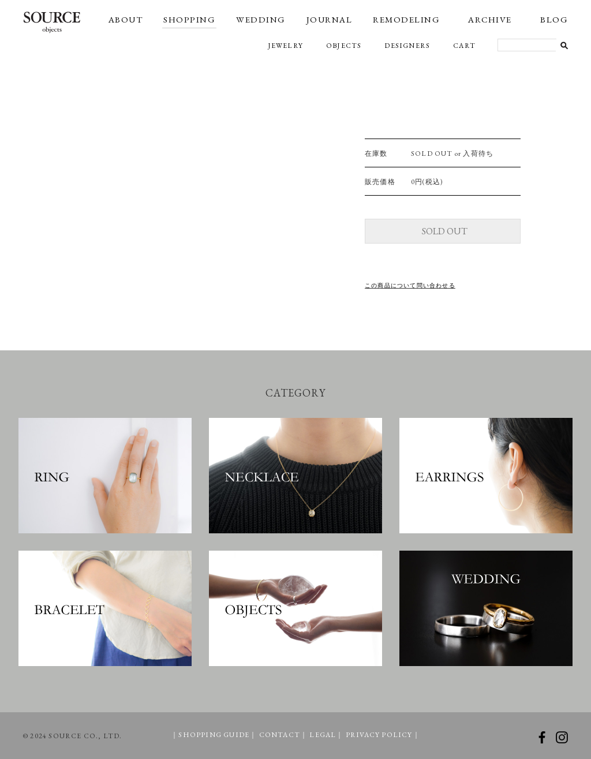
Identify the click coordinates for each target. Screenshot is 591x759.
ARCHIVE (490, 19)
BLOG (554, 19)
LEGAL (322, 734)
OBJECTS (343, 45)
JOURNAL (329, 19)
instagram (562, 737)
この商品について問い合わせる (410, 285)
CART (464, 45)
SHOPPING (189, 19)
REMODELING (406, 19)
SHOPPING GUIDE (213, 734)
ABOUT (126, 19)
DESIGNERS (407, 45)
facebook (542, 737)
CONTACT (279, 734)
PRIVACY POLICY (379, 734)
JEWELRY (285, 45)
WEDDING (261, 19)
